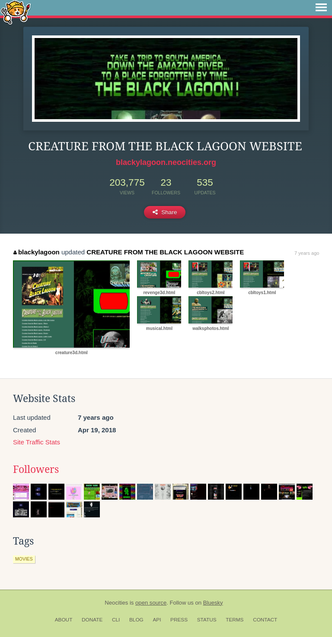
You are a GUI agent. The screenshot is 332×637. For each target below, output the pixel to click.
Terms (234, 620)
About (64, 620)
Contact (265, 620)
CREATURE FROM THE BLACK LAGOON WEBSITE (165, 252)
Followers (36, 469)
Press (179, 620)
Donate (92, 620)
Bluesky (213, 602)
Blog (136, 620)
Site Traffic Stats (36, 442)
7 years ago (306, 253)
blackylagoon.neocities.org (166, 162)
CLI (116, 620)
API (157, 620)
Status (207, 620)
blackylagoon (36, 252)
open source (150, 602)
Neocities (116, 602)
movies (24, 558)
